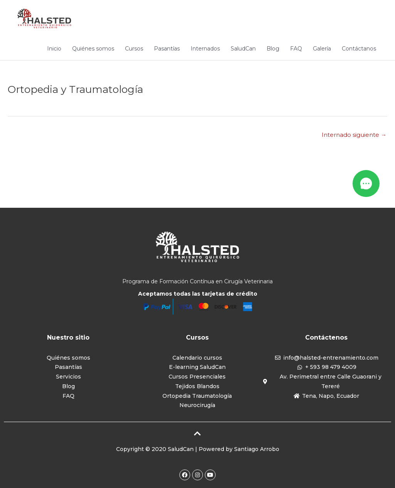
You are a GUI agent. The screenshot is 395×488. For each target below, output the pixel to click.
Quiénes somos (93, 48)
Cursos (134, 48)
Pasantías (167, 48)
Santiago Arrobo (256, 449)
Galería (322, 48)
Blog (273, 48)
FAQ (296, 48)
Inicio (54, 48)
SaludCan (243, 48)
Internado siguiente (354, 134)
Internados (205, 48)
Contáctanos (359, 48)
